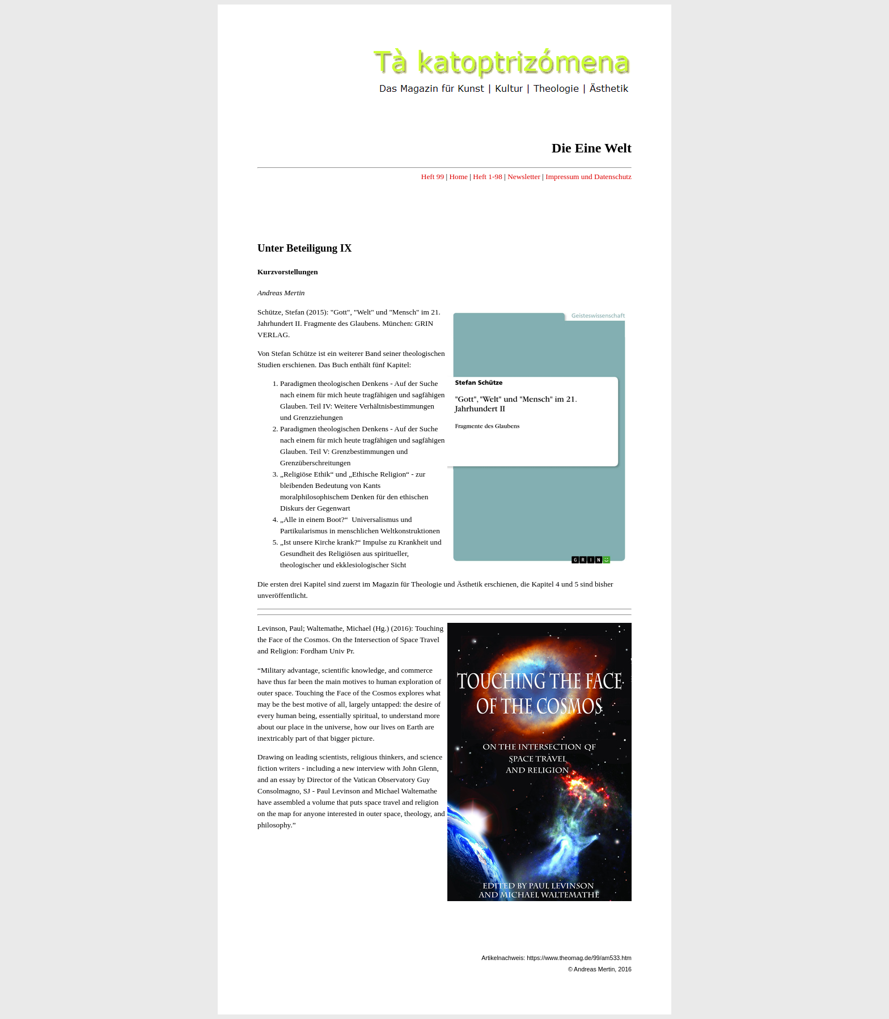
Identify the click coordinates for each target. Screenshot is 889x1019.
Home (458, 176)
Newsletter (523, 176)
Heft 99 (432, 176)
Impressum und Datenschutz (588, 176)
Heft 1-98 (487, 176)
